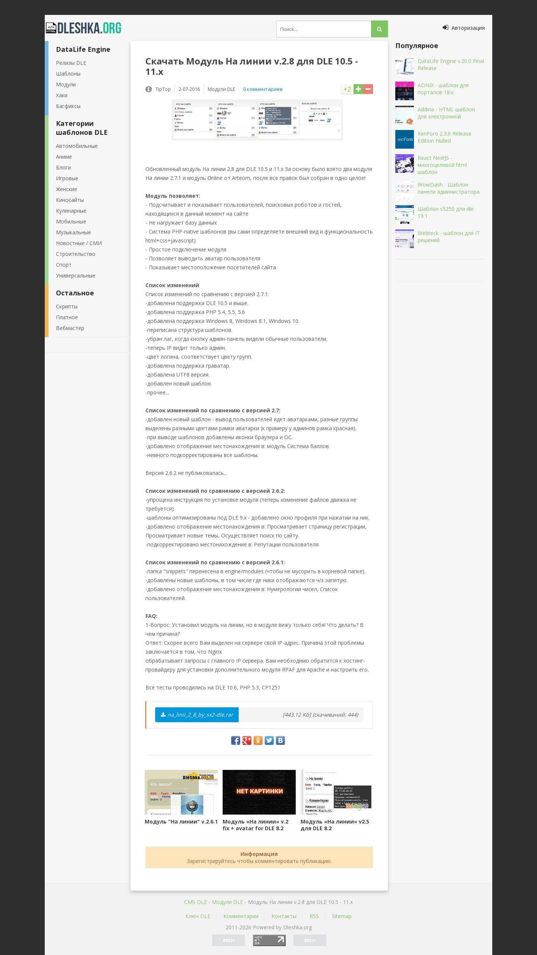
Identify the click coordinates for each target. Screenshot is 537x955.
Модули (66, 84)
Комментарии (240, 916)
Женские (66, 189)
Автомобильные (77, 145)
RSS (314, 916)
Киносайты (70, 199)
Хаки (61, 95)
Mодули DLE (227, 901)
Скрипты (67, 306)
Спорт (64, 264)
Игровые (67, 178)
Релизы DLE (71, 62)
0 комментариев (263, 89)
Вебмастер (70, 327)
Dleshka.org (88, 28)
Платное (67, 317)
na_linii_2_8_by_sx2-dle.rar (197, 714)
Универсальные (75, 275)
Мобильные (71, 221)
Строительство (75, 253)
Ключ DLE (197, 916)
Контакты (283, 916)
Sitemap (342, 916)
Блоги (63, 167)
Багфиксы (68, 106)
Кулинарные (71, 210)
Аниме (64, 156)
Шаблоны (68, 73)
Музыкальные (73, 232)
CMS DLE (195, 901)
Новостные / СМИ (79, 243)
